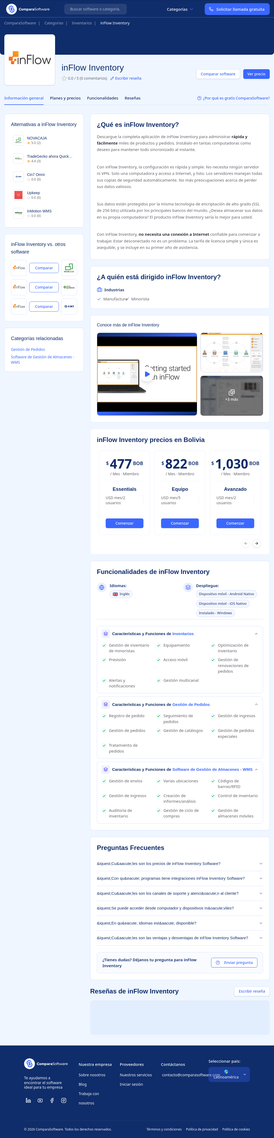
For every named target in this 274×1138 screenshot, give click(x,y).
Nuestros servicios (136, 1074)
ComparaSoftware (20, 22)
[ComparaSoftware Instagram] (63, 1100)
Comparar (44, 267)
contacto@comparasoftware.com (180, 1074)
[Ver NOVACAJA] (69, 268)
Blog (83, 1084)
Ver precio (257, 73)
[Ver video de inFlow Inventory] (147, 374)
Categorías (180, 9)
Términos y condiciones (164, 1129)
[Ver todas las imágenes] (231, 396)
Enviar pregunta (234, 962)
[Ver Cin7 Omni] (69, 307)
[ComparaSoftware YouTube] (40, 1100)
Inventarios (82, 22)
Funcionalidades (102, 98)
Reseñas (132, 98)
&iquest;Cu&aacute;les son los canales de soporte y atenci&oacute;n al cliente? (180, 893)
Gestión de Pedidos (28, 349)
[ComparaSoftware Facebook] (52, 1100)
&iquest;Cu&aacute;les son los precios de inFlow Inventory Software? (180, 863)
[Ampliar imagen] (231, 353)
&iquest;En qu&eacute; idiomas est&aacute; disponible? (180, 923)
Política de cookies (236, 1129)
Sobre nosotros (92, 1074)
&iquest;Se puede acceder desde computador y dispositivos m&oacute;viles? (180, 908)
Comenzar (124, 523)
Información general (24, 98)
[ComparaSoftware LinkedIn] (28, 1100)
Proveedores (132, 1064)
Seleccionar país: (224, 1061)
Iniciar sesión (131, 1084)
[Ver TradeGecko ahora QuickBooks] (69, 287)
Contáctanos (173, 1064)
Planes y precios (65, 98)
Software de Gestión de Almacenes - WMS (42, 359)
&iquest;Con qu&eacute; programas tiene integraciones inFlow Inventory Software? (180, 878)
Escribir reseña (126, 78)
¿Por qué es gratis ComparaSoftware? (233, 98)
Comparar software (218, 73)
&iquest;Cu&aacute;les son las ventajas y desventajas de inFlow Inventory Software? (180, 938)
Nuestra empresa (95, 1064)
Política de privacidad (202, 1129)
